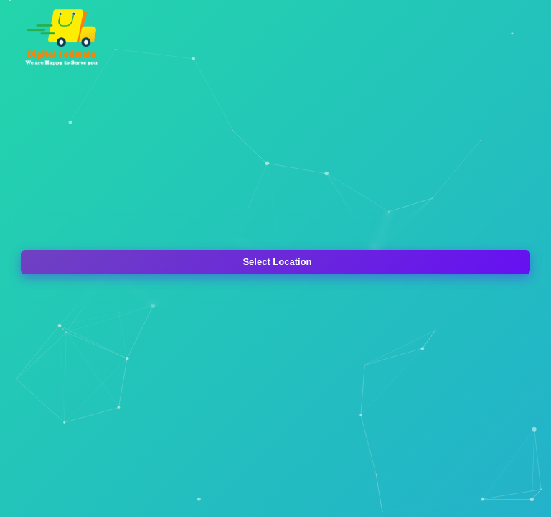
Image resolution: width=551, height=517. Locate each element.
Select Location (276, 261)
